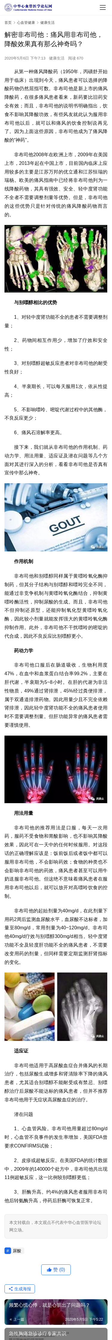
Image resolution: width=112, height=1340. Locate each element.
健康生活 (57, 58)
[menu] (102, 7)
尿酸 (17, 1250)
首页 (8, 23)
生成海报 (19, 1289)
